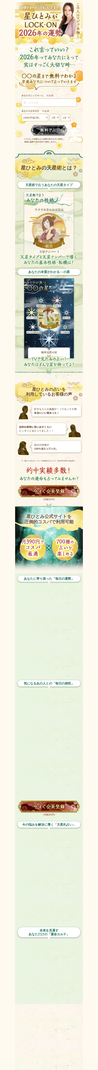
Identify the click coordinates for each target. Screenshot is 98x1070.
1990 (34, 117)
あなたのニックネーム (37, 95)
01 (54, 117)
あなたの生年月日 (35, 110)
